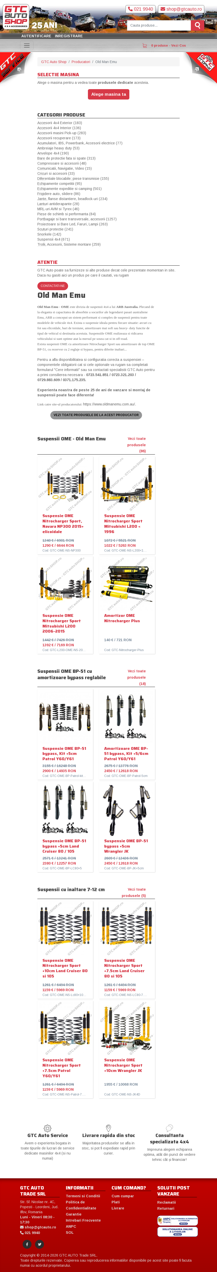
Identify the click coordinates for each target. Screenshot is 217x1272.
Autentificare (36, 36)
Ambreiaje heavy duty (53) (58, 148)
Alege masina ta (108, 94)
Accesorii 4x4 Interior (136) (59, 128)
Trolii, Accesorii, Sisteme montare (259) (69, 244)
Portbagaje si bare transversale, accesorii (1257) (77, 219)
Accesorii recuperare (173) (59, 138)
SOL (70, 1232)
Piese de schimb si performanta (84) (66, 214)
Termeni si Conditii (83, 1196)
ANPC (71, 1226)
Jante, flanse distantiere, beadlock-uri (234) (72, 199)
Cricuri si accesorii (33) (56, 173)
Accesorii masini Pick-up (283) (61, 133)
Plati (116, 1202)
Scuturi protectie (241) (55, 229)
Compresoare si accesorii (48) (61, 163)
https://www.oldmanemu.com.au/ (109, 404)
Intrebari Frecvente (83, 1220)
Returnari (165, 1208)
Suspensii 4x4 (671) (53, 239)
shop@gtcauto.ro (181, 9)
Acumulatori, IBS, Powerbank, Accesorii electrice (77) (79, 143)
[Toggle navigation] (27, 45)
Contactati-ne (53, 286)
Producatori (81, 62)
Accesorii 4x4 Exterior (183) (59, 123)
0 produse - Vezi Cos (164, 45)
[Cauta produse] (159, 25)
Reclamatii (166, 1202)
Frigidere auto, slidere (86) (58, 194)
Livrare (118, 1208)
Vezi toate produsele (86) (136, 445)
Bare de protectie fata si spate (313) (66, 158)
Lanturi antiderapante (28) (58, 204)
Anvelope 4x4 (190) (53, 153)
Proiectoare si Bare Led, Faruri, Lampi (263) (72, 224)
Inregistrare (69, 36)
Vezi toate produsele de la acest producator (96, 415)
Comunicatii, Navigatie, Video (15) (64, 168)
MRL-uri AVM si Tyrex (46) (58, 209)
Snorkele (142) (49, 234)
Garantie (74, 1214)
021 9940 (140, 9)
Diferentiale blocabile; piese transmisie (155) (73, 179)
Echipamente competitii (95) (59, 184)
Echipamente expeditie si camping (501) (69, 189)
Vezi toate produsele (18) (136, 677)
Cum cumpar (123, 1196)
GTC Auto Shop (54, 62)
